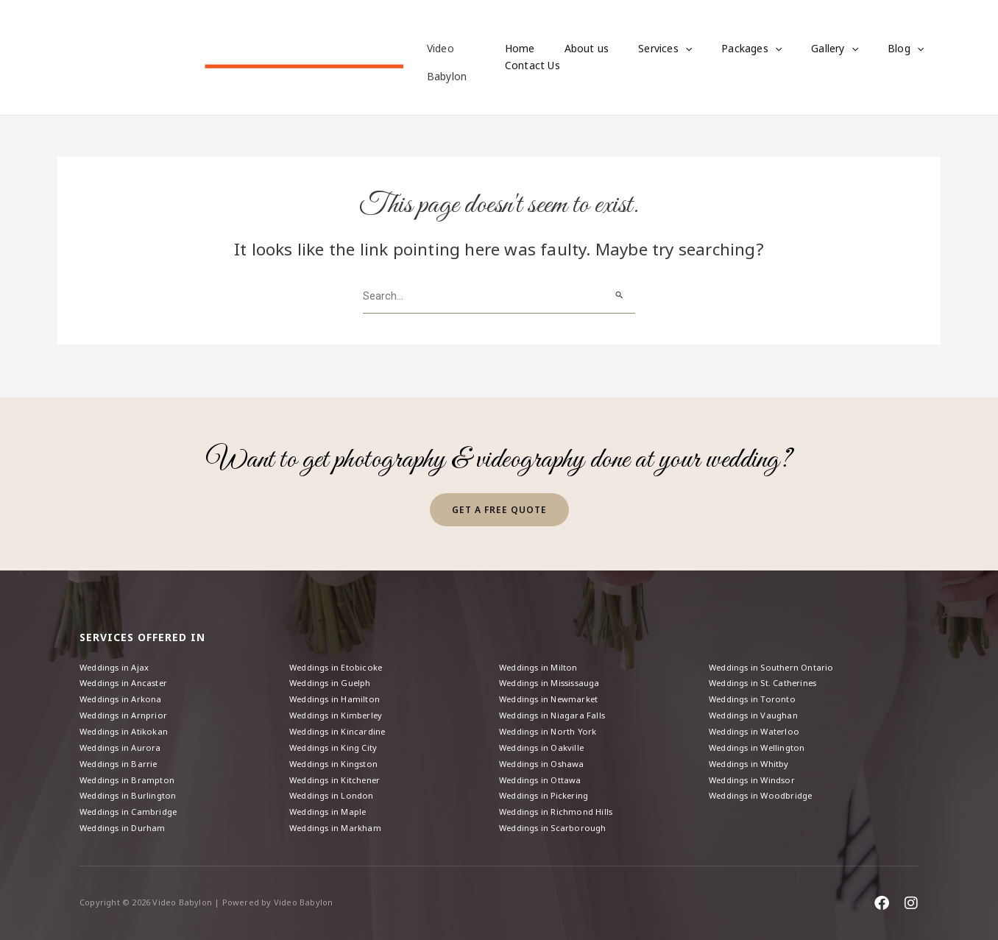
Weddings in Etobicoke (339, 657)
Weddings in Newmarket (552, 691)
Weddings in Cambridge (132, 811)
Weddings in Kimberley (339, 708)
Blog (861, 49)
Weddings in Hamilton (337, 691)
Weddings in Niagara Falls (556, 708)
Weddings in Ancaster (127, 674)
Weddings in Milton (541, 657)
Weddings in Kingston (337, 759)
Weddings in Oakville (544, 742)
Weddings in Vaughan (756, 708)
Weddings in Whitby (752, 759)
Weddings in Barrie (121, 759)
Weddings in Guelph (333, 674)
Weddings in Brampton (129, 777)
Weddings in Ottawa (543, 777)
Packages (725, 49)
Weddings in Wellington (760, 742)
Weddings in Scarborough (556, 827)
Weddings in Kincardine (340, 725)
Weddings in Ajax (117, 657)
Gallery (799, 49)
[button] (667, 49)
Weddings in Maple (331, 811)
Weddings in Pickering (547, 794)
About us (578, 49)
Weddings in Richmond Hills (559, 811)
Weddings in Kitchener (337, 777)
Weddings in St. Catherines (767, 674)
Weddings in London (334, 794)
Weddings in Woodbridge (765, 794)
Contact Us (532, 66)
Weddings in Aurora (123, 742)
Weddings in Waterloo (757, 725)
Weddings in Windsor (756, 777)
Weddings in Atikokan (126, 725)
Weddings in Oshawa (545, 759)
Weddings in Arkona (123, 691)
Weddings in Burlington (130, 794)
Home (520, 49)
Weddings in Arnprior (126, 708)
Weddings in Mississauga (555, 674)
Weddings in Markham (338, 827)
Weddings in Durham (125, 827)
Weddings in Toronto (755, 691)
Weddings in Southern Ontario (775, 657)
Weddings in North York (550, 725)
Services (647, 49)
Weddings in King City (336, 742)
